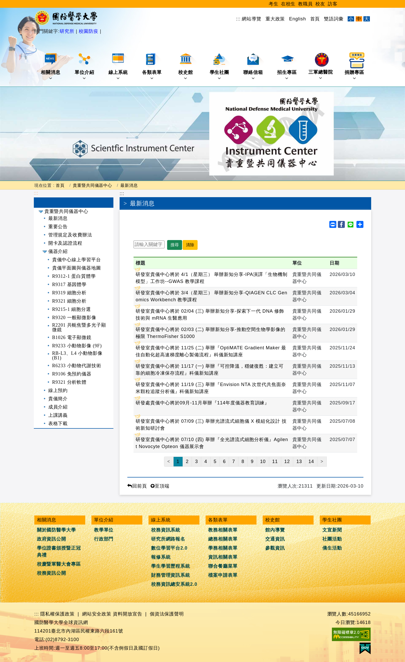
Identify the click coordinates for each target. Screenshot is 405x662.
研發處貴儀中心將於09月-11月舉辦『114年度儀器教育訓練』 (202, 402)
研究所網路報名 (168, 539)
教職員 (305, 3)
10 (263, 461)
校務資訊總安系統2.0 (174, 584)
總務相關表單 (222, 539)
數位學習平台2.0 (169, 548)
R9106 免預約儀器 (71, 373)
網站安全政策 (96, 614)
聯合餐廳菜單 (222, 566)
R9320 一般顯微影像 (74, 317)
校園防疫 (88, 31)
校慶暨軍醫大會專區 (59, 564)
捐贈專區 (355, 66)
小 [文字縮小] (350, 18)
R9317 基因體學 (69, 284)
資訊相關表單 (222, 557)
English (297, 18)
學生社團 (220, 66)
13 (299, 461)
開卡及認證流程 (65, 243)
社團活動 (332, 539)
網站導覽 (251, 18)
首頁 (315, 18)
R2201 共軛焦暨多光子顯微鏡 (79, 327)
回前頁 (137, 486)
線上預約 (58, 390)
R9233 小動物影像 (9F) (77, 345)
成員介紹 (58, 407)
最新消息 (129, 185)
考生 (273, 3)
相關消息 (51, 66)
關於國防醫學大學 (56, 530)
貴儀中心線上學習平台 (76, 259)
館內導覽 (275, 530)
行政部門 (104, 539)
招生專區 (287, 66)
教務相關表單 (222, 530)
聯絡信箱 (253, 66)
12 (287, 461)
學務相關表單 (222, 548)
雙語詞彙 (334, 18)
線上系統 (118, 66)
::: (238, 18)
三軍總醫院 (320, 66)
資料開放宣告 (127, 614)
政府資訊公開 (51, 539)
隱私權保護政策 (57, 614)
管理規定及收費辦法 (70, 234)
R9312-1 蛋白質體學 (74, 276)
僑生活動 (332, 548)
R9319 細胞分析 (69, 292)
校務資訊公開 (51, 573)
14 (311, 461)
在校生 (288, 3)
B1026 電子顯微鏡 (71, 337)
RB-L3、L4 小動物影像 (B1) (77, 355)
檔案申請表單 (222, 575)
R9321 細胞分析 (69, 301)
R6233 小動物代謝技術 (76, 365)
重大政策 (275, 18)
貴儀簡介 (58, 398)
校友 (320, 3)
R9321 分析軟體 (69, 382)
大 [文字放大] (366, 18)
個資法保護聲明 (167, 614)
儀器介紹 (58, 251)
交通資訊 (275, 539)
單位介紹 (85, 66)
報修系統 (161, 557)
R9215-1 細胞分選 (71, 309)
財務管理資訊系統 (170, 575)
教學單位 (104, 530)
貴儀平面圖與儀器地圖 (76, 268)
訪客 (333, 3)
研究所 (68, 31)
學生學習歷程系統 (170, 566)
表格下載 (58, 423)
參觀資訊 (275, 548)
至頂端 (160, 486)
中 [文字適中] (358, 18)
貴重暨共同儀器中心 (92, 185)
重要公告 (58, 226)
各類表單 (152, 66)
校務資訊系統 (165, 530)
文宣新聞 (332, 530)
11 (275, 461)
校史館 (187, 66)
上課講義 (58, 415)
